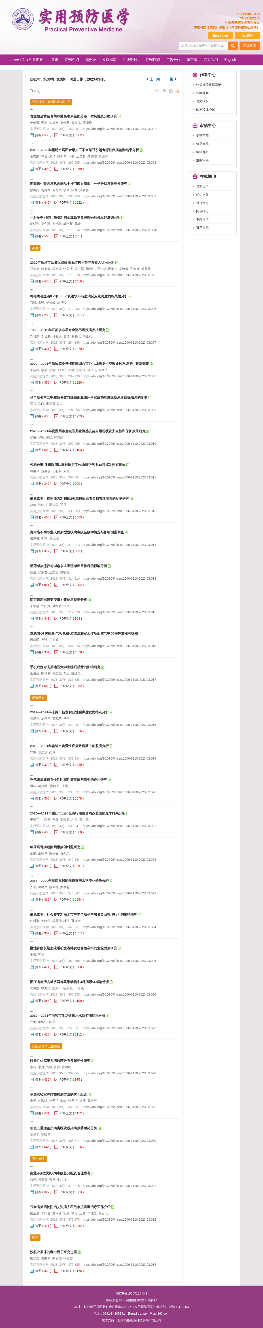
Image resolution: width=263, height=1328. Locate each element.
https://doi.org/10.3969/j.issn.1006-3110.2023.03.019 (119, 758)
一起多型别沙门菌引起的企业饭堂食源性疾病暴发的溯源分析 (75, 217)
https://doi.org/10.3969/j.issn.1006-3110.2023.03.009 (119, 410)
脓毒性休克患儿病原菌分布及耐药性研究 (60, 1061)
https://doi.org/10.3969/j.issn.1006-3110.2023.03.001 (119, 129)
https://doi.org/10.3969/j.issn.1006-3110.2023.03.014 (119, 578)
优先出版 (202, 194)
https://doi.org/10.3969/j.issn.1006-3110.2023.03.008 (119, 376)
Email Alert (220, 35)
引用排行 (202, 228)
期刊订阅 (153, 60)
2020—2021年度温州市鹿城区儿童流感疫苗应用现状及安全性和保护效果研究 (88, 431)
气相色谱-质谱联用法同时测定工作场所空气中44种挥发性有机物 (77, 465)
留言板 (192, 60)
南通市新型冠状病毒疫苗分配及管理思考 (60, 1173)
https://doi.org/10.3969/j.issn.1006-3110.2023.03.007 (119, 342)
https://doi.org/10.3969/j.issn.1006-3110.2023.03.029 (119, 1107)
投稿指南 (109, 60)
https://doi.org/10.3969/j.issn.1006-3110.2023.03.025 (119, 961)
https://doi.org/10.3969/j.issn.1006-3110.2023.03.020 (119, 792)
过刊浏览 (202, 203)
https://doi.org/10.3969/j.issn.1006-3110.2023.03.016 (119, 646)
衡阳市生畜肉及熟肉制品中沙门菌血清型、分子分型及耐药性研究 (78, 184)
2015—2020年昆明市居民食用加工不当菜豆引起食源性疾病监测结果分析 (84, 150)
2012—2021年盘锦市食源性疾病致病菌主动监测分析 (69, 746)
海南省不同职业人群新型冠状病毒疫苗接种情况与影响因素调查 (77, 532)
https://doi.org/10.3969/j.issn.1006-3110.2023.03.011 (119, 477)
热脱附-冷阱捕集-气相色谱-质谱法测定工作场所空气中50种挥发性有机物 (84, 633)
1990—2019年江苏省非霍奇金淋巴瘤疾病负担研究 (67, 330)
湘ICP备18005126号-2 (131, 1293)
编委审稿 (202, 144)
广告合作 (173, 60)
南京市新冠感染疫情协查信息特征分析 (58, 599)
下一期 (170, 79)
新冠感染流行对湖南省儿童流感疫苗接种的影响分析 (68, 566)
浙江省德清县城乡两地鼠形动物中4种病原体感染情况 (69, 982)
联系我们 (211, 60)
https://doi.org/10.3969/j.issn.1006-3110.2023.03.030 (119, 1140)
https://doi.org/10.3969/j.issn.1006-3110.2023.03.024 (119, 927)
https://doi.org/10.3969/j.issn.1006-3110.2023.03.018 (119, 725)
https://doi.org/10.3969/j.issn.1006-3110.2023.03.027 (119, 1028)
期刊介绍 (72, 60)
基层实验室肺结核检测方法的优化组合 (58, 1094)
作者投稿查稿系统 (208, 84)
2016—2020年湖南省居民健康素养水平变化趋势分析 (69, 881)
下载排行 (202, 219)
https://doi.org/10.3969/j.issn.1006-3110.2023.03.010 (119, 443)
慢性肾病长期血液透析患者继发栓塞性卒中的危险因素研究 (73, 948)
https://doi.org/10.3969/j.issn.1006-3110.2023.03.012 (119, 511)
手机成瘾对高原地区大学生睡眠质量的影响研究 (65, 667)
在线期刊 (131, 60)
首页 (54, 60)
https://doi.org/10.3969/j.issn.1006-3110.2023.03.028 (119, 1073)
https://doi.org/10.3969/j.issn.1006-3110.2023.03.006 (119, 309)
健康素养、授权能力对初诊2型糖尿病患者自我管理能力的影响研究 (79, 498)
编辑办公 (202, 152)
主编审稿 (202, 160)
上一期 (152, 79)
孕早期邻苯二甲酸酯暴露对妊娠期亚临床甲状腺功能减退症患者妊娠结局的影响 (88, 397)
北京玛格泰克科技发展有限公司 (139, 1320)
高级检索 (249, 46)
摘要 (38, 135)
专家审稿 (202, 135)
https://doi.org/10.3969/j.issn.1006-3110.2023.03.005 (119, 275)
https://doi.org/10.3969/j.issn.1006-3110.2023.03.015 (119, 612)
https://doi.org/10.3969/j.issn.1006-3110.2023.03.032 (119, 1219)
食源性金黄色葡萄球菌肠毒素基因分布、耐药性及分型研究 (73, 116)
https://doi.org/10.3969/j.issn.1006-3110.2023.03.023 (119, 893)
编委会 (90, 60)
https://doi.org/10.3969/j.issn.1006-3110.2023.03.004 (119, 230)
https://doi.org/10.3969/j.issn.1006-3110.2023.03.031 (119, 1186)
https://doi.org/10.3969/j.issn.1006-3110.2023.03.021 (119, 826)
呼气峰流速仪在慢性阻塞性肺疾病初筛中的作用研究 (68, 779)
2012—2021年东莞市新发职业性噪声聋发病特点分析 (69, 712)
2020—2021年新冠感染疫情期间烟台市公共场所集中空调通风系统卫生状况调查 (89, 363)
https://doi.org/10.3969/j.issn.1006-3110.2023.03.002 (119, 162)
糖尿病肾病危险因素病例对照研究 (55, 847)
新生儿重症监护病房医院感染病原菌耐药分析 (63, 1128)
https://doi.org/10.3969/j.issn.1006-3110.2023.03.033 (119, 1264)
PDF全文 (65, 135)
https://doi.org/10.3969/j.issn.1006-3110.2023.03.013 (119, 545)
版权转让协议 (205, 109)
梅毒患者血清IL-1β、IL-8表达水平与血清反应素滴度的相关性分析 (79, 296)
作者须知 (202, 93)
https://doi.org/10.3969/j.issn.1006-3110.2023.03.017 (119, 679)
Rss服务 (247, 35)
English (230, 60)
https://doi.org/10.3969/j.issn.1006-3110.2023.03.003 (119, 196)
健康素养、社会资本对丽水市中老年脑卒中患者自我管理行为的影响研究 (83, 914)
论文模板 (202, 101)
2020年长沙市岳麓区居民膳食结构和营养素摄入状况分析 (72, 262)
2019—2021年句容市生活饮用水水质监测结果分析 (67, 1015)
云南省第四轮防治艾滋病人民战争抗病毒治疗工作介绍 (70, 1207)
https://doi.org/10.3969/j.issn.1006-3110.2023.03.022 (119, 859)
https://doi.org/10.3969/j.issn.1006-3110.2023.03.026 (119, 994)
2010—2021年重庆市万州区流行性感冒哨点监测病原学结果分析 (77, 813)
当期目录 (202, 186)
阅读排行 (202, 211)
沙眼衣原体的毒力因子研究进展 (53, 1252)
